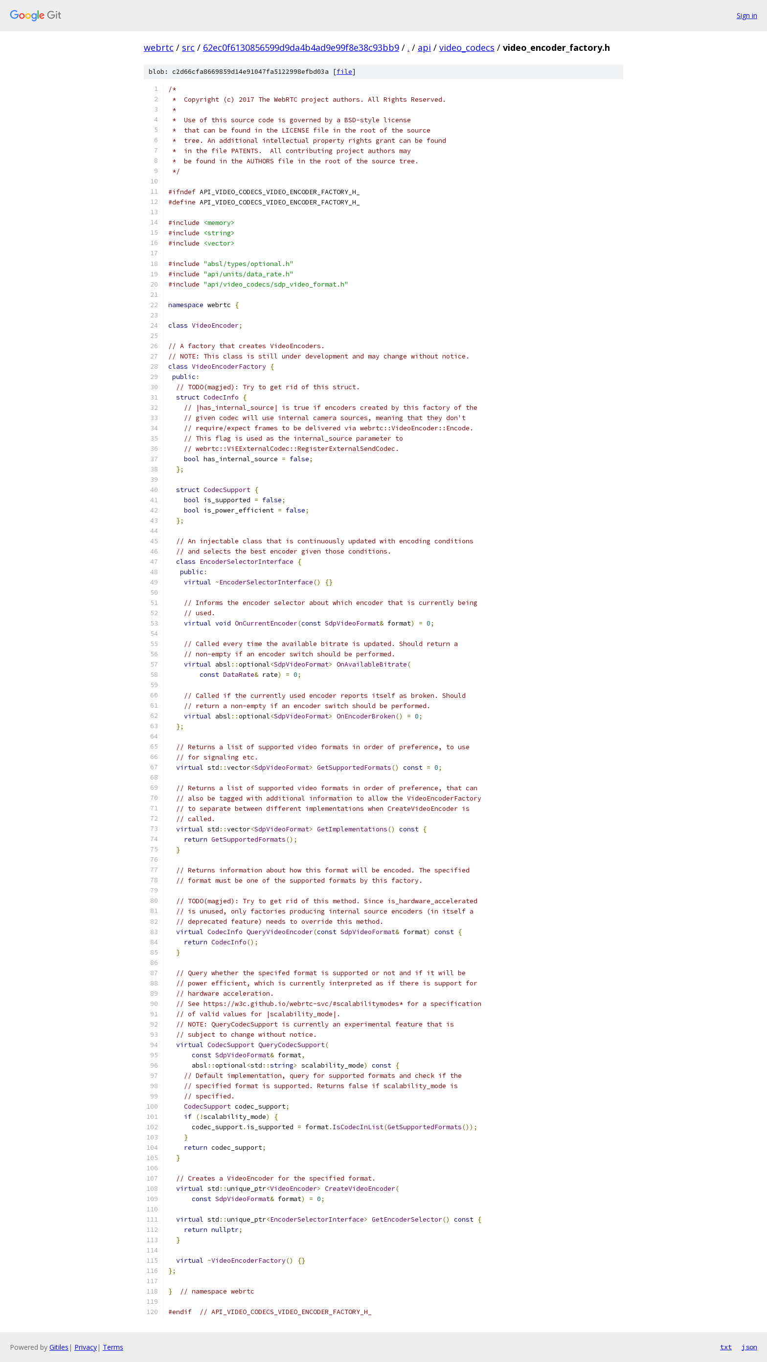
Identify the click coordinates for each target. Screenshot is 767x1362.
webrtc (159, 47)
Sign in (747, 15)
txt (726, 1346)
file (344, 71)
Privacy (85, 1347)
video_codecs (467, 47)
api (424, 47)
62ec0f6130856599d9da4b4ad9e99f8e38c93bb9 (301, 47)
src (188, 47)
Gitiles (58, 1347)
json (749, 1346)
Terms (113, 1347)
